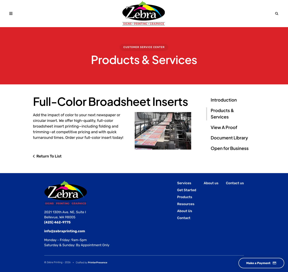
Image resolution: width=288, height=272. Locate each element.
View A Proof (224, 127)
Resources (185, 204)
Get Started (186, 190)
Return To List (49, 156)
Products (184, 197)
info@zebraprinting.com (64, 231)
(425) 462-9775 (57, 222)
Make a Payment (261, 263)
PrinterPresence (97, 262)
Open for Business (230, 148)
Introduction (224, 100)
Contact (183, 218)
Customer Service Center (144, 47)
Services (184, 183)
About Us (184, 211)
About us (211, 183)
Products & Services (222, 114)
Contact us (235, 183)
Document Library (229, 138)
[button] (11, 13)
